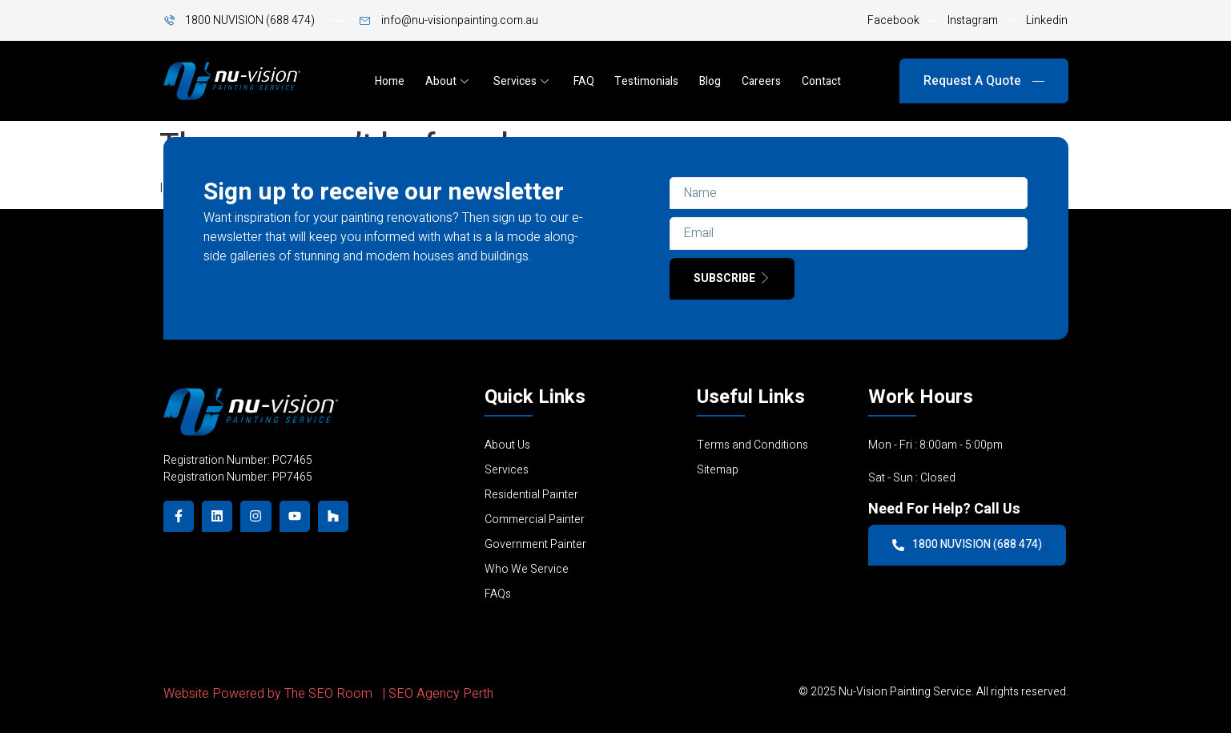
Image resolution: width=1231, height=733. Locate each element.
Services (521, 81)
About (447, 81)
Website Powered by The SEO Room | (275, 694)
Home (389, 81)
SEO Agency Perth (440, 694)
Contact (822, 81)
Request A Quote (983, 81)
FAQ (583, 81)
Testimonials (647, 81)
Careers (762, 81)
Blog (711, 81)
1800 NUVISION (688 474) (967, 544)
